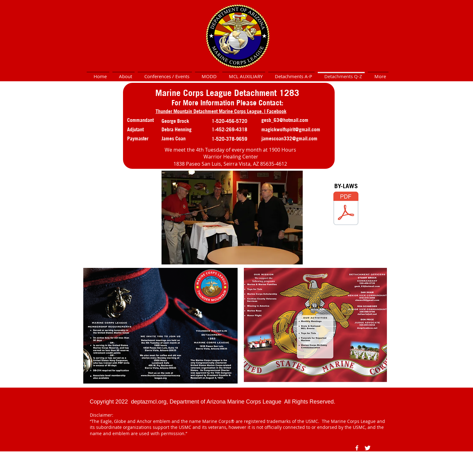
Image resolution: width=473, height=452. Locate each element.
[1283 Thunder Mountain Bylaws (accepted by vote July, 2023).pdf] (346, 209)
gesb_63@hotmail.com (284, 120)
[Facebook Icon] (356, 447)
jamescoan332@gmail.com (289, 138)
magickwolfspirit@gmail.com (290, 129)
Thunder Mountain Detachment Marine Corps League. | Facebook (221, 111)
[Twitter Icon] (367, 447)
